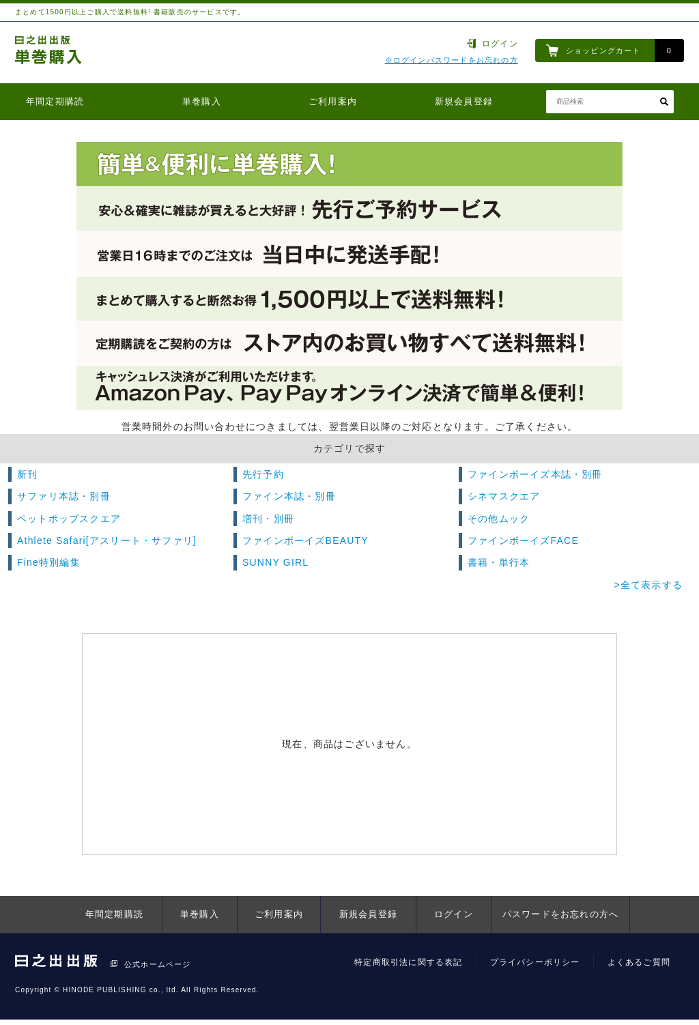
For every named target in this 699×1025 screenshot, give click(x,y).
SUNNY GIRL (275, 562)
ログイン (500, 43)
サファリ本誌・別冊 (64, 496)
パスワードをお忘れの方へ (560, 914)
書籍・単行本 (499, 562)
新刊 (27, 474)
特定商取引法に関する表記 (408, 962)
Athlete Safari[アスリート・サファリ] (107, 540)
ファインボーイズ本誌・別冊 (535, 474)
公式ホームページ (157, 964)
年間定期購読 (55, 101)
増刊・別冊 (268, 518)
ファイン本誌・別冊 (289, 496)
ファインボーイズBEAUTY (305, 540)
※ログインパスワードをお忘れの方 (451, 60)
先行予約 (263, 474)
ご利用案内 (333, 101)
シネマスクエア (504, 496)
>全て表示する (648, 584)
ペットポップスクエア (69, 518)
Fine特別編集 (49, 562)
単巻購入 (201, 101)
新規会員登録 (464, 101)
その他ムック (499, 518)
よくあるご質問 (639, 962)
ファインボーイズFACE (523, 540)
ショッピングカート (603, 50)
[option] (349, 276)
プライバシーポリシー (535, 962)
